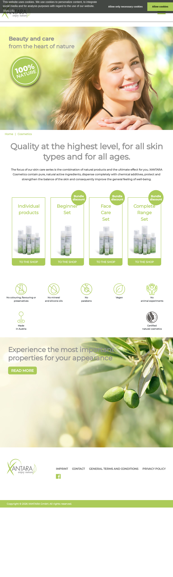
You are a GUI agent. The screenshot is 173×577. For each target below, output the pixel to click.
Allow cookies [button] (160, 6)
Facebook (59, 565)
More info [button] (9, 10)
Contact (78, 556)
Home (9, 134)
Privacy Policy (154, 556)
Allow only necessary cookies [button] (125, 6)
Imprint (62, 556)
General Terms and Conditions (113, 556)
